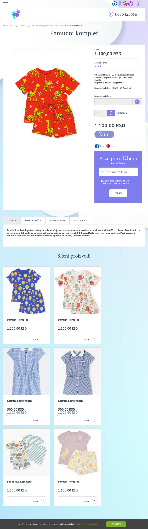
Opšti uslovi (54, 486)
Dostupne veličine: (102, 96)
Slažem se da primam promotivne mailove (76, 470)
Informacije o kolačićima (87, 524)
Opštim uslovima (122, 180)
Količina (122, 113)
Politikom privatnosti (112, 183)
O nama (9, 486)
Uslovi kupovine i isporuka (17, 490)
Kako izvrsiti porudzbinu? (59, 490)
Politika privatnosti (100, 486)
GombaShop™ (139, 514)
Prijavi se (111, 461)
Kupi (104, 134)
